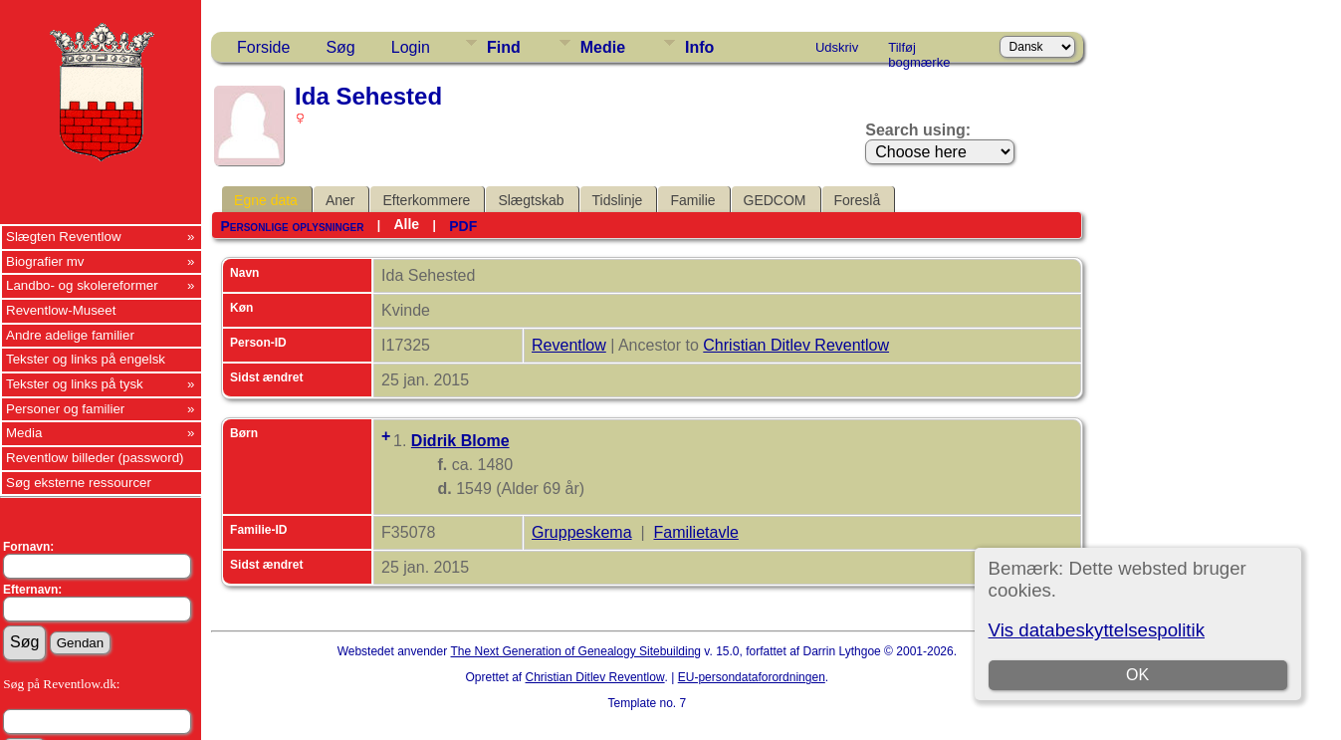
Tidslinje (617, 200)
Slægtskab (530, 200)
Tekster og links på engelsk (85, 359)
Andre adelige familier (70, 335)
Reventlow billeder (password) (95, 457)
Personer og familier (65, 408)
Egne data (266, 200)
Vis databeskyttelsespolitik (1097, 629)
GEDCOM (775, 200)
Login (410, 47)
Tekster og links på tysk (74, 383)
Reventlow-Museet (60, 310)
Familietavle (696, 532)
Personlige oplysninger (291, 226)
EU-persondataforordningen (751, 677)
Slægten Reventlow (63, 236)
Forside (263, 47)
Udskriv (836, 47)
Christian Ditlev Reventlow (796, 345)
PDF (463, 226)
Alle (406, 224)
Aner (340, 200)
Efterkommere (426, 200)
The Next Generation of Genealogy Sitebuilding (576, 651)
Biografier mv (45, 261)
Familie (692, 200)
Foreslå (857, 200)
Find (504, 47)
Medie (602, 47)
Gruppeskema (582, 532)
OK (1137, 674)
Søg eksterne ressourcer (78, 482)
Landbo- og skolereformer (82, 285)
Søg (340, 47)
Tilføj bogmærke (919, 51)
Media (24, 432)
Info (699, 47)
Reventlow (569, 345)
